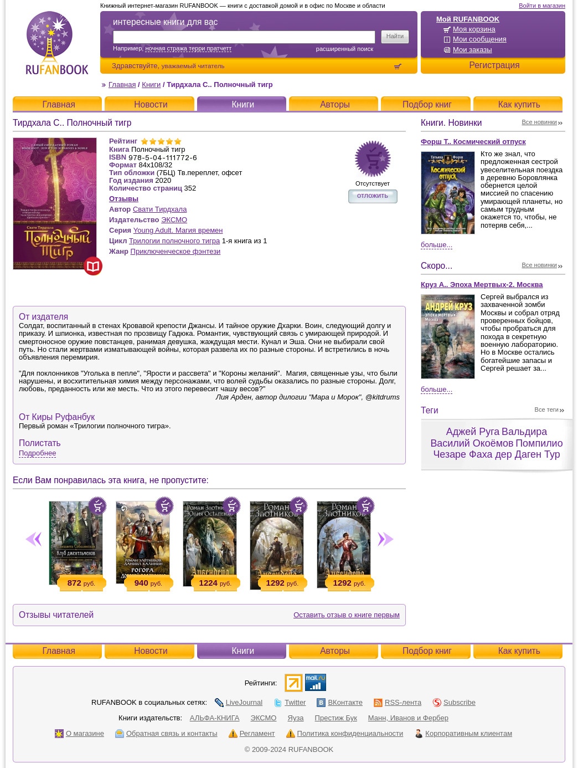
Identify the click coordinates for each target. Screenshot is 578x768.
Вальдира (524, 431)
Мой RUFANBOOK (467, 19)
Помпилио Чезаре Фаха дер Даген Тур (497, 449)
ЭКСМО (174, 220)
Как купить (519, 104)
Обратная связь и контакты (166, 733)
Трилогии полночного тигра (174, 241)
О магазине (79, 733)
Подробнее (37, 453)
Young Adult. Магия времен (178, 230)
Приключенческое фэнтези (176, 251)
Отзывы (123, 198)
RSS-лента (397, 702)
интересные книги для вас (165, 22)
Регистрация (494, 65)
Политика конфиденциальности (345, 733)
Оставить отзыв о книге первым (346, 615)
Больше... (436, 244)
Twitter (289, 702)
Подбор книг (427, 104)
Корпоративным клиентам (463, 733)
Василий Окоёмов (471, 443)
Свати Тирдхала (160, 209)
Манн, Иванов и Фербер (408, 718)
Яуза (296, 718)
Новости (150, 104)
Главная (122, 84)
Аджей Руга (472, 431)
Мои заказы (472, 49)
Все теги (547, 409)
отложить (372, 195)
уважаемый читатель (193, 65)
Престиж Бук (336, 718)
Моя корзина (474, 29)
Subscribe (454, 702)
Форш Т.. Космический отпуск (473, 141)
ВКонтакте (340, 702)
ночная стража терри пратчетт (188, 48)
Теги (429, 410)
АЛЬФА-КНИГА (215, 718)
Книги (151, 84)
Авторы (335, 104)
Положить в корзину (97, 505)
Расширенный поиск (344, 48)
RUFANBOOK (57, 42)
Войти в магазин (542, 5)
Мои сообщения (480, 39)
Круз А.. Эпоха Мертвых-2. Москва (482, 284)
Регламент (252, 733)
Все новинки (540, 122)
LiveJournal (239, 702)
